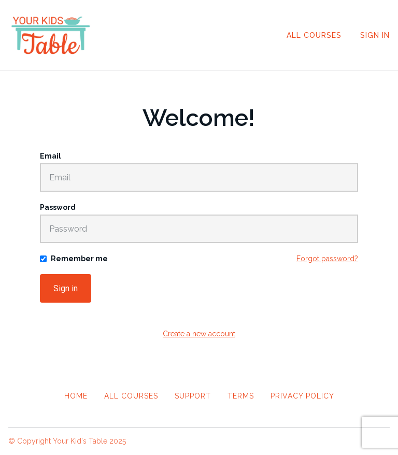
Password (58, 207)
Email (50, 156)
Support (193, 396)
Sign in (65, 288)
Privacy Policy (302, 396)
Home (76, 396)
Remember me (79, 258)
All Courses (314, 35)
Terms (241, 396)
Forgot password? (327, 258)
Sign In (375, 35)
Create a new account (199, 334)
